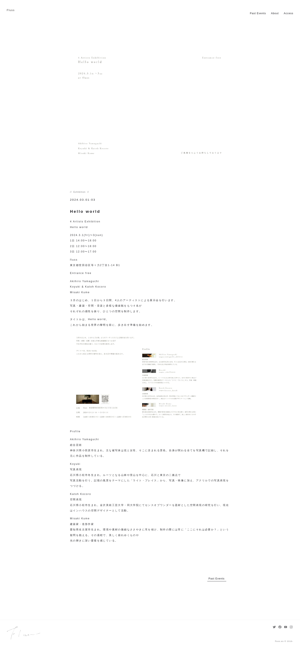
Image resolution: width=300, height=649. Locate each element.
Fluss (11, 10)
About (275, 13)
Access (288, 13)
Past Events (258, 13)
